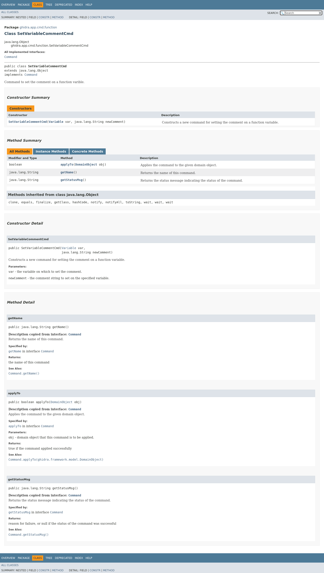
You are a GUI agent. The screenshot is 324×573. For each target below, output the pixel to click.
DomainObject (86, 164)
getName (67, 172)
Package (24, 4)
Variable (56, 121)
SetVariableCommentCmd (27, 121)
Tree (49, 4)
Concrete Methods (87, 151)
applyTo (67, 164)
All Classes (9, 12)
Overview (8, 4)
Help (89, 4)
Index (79, 4)
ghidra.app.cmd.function (38, 27)
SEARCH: (273, 13)
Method (58, 17)
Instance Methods (51, 151)
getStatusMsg (71, 180)
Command (10, 57)
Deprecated (63, 4)
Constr (44, 17)
